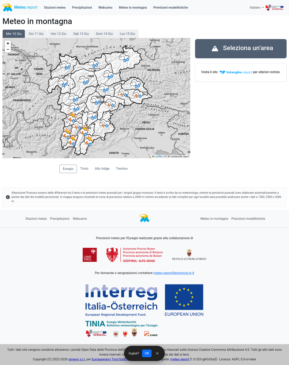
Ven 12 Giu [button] (58, 34)
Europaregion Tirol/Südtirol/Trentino (117, 359)
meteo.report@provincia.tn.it (173, 273)
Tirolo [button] (84, 168)
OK (147, 353)
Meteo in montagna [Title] (37, 21)
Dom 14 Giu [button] (104, 34)
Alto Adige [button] (102, 168)
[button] (72, 117)
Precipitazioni (82, 7)
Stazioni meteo (55, 7)
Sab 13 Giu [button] (81, 34)
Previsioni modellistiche (170, 7)
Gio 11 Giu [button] (36, 34)
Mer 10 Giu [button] (13, 34)
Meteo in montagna (133, 7)
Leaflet (157, 156)
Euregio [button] (68, 169)
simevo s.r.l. (76, 359)
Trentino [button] (122, 168)
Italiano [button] (255, 7)
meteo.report (179, 359)
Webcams (105, 7)
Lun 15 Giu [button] (127, 34)
